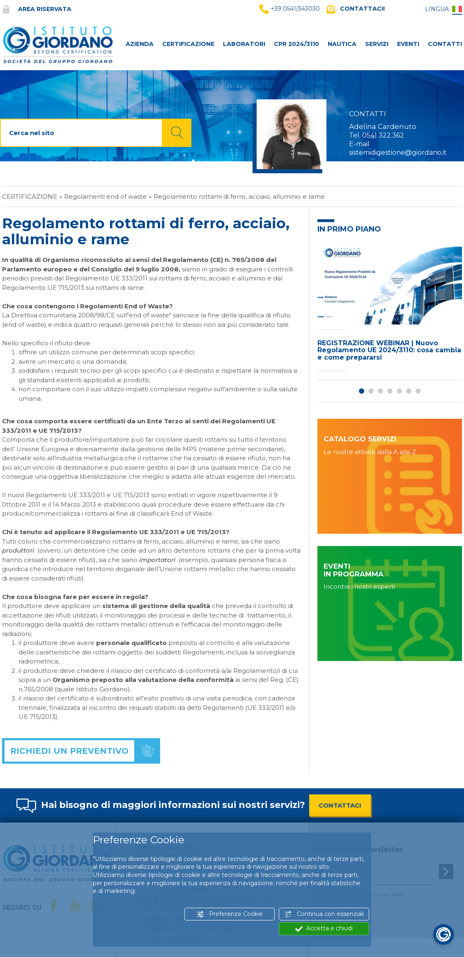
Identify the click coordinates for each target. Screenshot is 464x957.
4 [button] (390, 391)
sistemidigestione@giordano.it (398, 152)
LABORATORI (244, 44)
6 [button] (408, 391)
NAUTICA (342, 44)
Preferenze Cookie (230, 914)
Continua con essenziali (324, 914)
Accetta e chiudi (324, 928)
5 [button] (399, 391)
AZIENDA (140, 44)
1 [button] (361, 391)
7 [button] (418, 391)
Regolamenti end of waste (105, 196)
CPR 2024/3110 (296, 44)
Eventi (408, 44)
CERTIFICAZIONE (188, 44)
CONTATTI (445, 44)
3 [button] (380, 391)
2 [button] (371, 391)
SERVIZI (376, 44)
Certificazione (29, 196)
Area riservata (36, 9)
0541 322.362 (383, 135)
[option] (389, 308)
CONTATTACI (340, 805)
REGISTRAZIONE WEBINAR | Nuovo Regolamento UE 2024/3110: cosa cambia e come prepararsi (389, 350)
